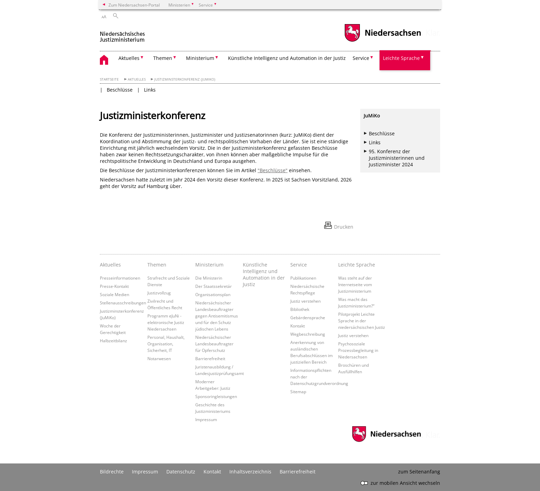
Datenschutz (180, 471)
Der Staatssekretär (213, 286)
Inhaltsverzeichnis (250, 471)
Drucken (343, 226)
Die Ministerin (208, 278)
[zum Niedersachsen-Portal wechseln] (382, 41)
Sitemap (298, 391)
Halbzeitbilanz (113, 340)
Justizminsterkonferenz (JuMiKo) (184, 79)
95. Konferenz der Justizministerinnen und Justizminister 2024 (397, 158)
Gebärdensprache (307, 317)
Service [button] (361, 58)
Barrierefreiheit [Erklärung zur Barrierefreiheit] (297, 471)
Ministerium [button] (200, 58)
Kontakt (297, 325)
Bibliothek (299, 309)
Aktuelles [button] (128, 58)
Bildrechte (112, 471)
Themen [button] (162, 58)
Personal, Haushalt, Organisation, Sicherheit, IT (166, 343)
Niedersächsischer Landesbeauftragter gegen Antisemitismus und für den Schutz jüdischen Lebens (216, 316)
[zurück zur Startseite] (122, 34)
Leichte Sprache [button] (401, 58)
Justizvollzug (159, 292)
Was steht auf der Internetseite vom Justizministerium (355, 284)
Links (150, 89)
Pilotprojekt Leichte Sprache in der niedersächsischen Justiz (361, 320)
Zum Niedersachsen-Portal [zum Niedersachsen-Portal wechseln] (134, 5)
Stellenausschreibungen (123, 302)
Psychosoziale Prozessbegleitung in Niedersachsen (358, 350)
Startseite (109, 79)
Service (298, 264)
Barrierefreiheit (210, 358)
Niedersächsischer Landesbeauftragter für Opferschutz (214, 343)
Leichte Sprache (356, 264)
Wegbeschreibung (307, 334)
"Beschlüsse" (273, 170)
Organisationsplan (212, 294)
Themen (156, 264)
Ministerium (209, 264)
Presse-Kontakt (114, 286)
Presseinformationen (120, 278)
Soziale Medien (114, 294)
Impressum (206, 419)
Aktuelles (137, 79)
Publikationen (303, 278)
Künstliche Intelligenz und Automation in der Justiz (287, 58)
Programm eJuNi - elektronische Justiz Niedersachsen (165, 322)
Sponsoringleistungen (216, 396)
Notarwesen (159, 358)
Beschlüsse (120, 89)
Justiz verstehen (305, 301)
